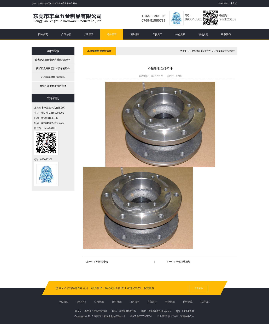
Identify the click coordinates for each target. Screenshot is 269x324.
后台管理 (162, 316)
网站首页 (43, 34)
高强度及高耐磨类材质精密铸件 (53, 68)
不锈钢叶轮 (102, 261)
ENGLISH (223, 3)
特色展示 (180, 34)
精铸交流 (203, 34)
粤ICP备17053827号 (141, 316)
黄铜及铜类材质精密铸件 (53, 86)
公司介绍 (66, 34)
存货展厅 (157, 34)
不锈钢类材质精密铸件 (53, 77)
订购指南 (134, 34)
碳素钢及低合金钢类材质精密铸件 (53, 59)
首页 (185, 51)
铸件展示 (111, 34)
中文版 (234, 3)
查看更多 (199, 288)
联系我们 (226, 34)
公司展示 (88, 34)
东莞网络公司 (187, 316)
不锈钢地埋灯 (183, 261)
